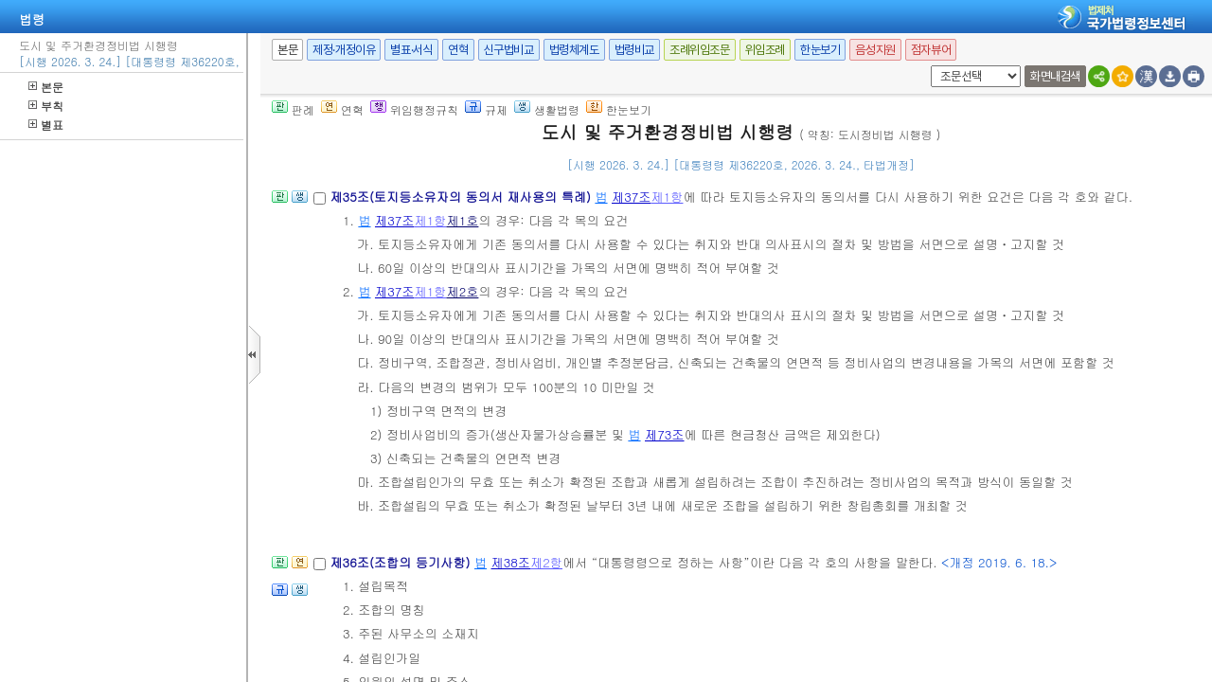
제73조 (665, 434)
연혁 (458, 50)
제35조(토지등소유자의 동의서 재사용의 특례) (462, 197)
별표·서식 (411, 50)
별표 (45, 125)
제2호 (462, 291)
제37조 (631, 197)
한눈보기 (820, 50)
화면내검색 (1055, 76)
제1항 (667, 197)
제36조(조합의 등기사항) (402, 562)
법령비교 (634, 50)
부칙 (45, 106)
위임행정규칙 (414, 109)
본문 (45, 87)
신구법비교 (509, 50)
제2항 (546, 562)
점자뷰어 (931, 50)
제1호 (462, 220)
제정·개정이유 (343, 50)
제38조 (511, 562)
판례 (293, 109)
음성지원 (875, 50)
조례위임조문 (699, 50)
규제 (486, 109)
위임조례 (765, 50)
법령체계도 (574, 50)
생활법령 (546, 109)
